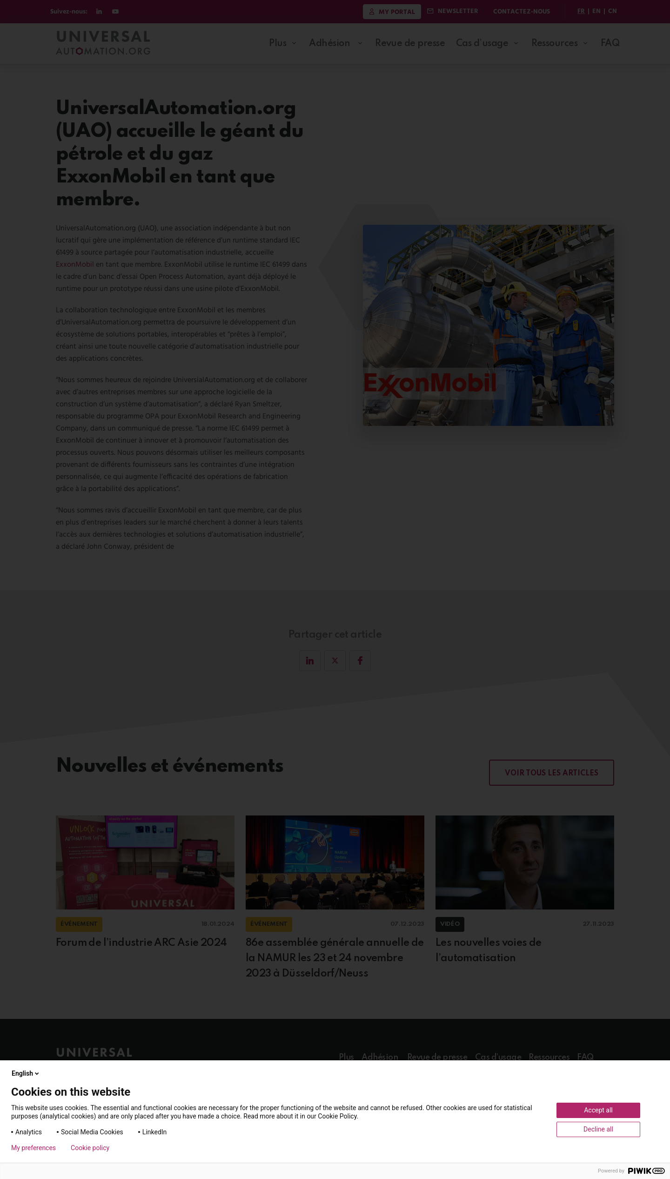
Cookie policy (90, 1148)
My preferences (33, 1148)
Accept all (598, 1110)
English (26, 1073)
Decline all (598, 1129)
